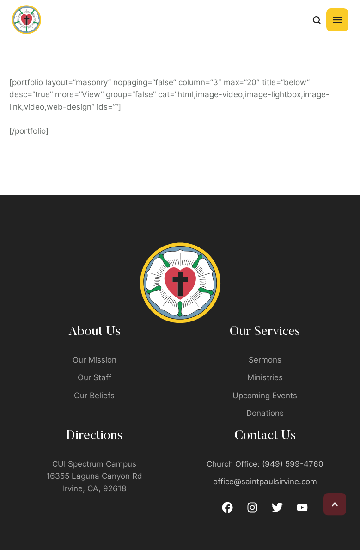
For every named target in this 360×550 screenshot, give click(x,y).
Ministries (265, 377)
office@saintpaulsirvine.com (265, 481)
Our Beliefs (94, 395)
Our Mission (94, 360)
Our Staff (94, 377)
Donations (265, 413)
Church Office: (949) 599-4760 (265, 464)
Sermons (265, 360)
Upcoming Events (264, 395)
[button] (334, 501)
